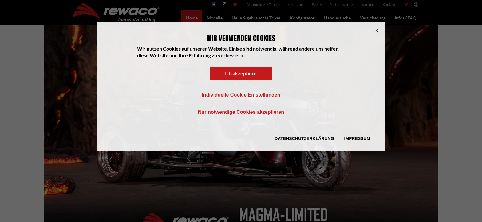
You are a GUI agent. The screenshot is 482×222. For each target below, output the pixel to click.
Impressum (357, 138)
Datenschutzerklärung (304, 138)
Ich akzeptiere (241, 73)
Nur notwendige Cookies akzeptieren (241, 112)
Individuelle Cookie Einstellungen (241, 94)
